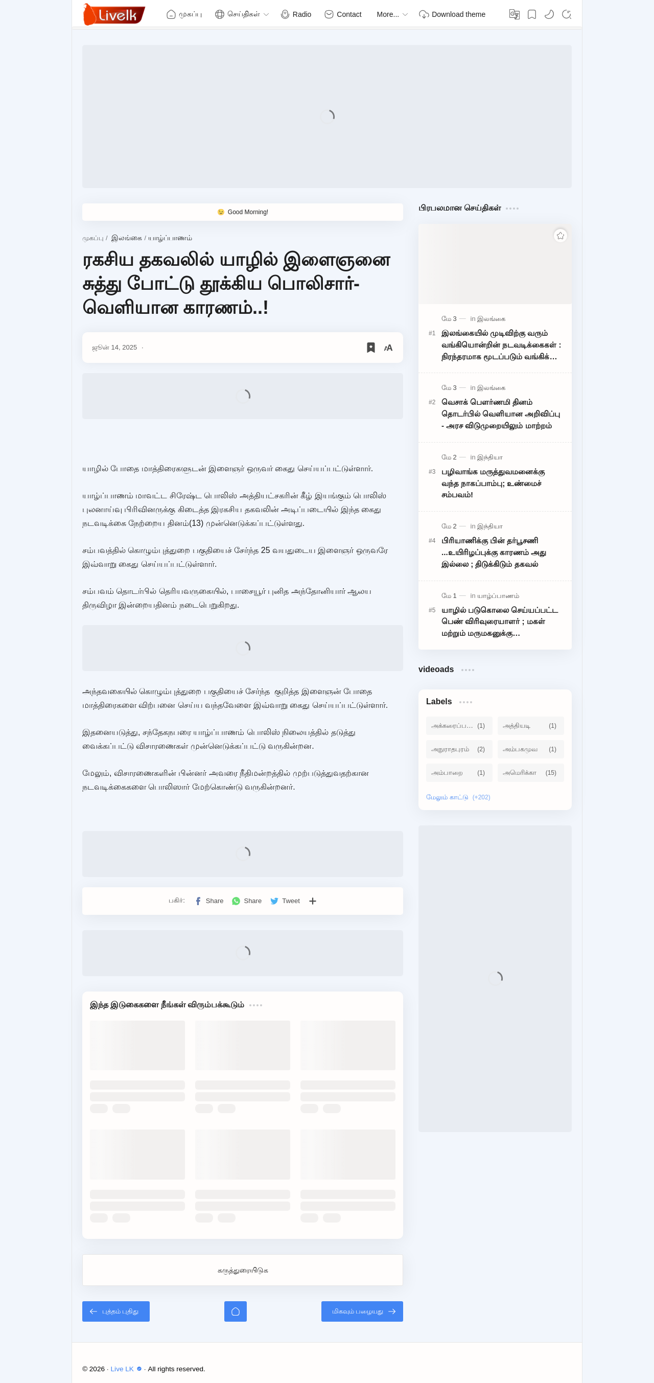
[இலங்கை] (491, 318)
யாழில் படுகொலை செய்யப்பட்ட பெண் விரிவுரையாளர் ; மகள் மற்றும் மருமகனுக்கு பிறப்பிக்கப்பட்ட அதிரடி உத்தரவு (499, 622)
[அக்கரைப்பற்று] (459, 726)
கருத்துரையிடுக (243, 1270)
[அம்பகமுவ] (531, 749)
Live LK (128, 1369)
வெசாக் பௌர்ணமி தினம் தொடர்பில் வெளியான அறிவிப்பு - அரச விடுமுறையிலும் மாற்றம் (500, 414)
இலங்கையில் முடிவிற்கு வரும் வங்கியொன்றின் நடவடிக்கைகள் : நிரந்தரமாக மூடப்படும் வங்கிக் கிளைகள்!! (501, 345)
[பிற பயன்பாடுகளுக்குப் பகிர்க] (313, 901)
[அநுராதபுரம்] (459, 749)
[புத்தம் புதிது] (116, 1311)
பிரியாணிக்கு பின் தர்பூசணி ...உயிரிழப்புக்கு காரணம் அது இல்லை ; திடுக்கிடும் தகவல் (493, 552)
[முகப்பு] (235, 1311)
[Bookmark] (532, 14)
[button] (549, 14)
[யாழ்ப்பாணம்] (498, 596)
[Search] (566, 14)
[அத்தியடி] (531, 726)
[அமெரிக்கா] (531, 773)
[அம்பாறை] (459, 773)
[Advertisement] (327, 116)
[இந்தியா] (490, 457)
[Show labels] (460, 797)
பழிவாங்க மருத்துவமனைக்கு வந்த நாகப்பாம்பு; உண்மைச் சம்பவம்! (493, 483)
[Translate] (514, 14)
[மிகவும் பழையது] (362, 1311)
